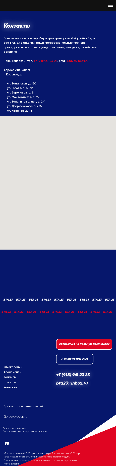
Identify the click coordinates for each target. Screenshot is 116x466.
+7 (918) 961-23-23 (45, 61)
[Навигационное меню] (110, 5)
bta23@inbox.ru (77, 61)
